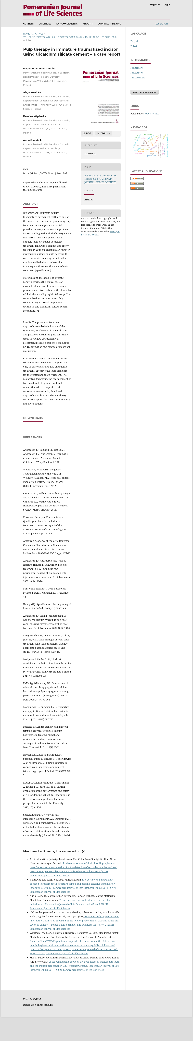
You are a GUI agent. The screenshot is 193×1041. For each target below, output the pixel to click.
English (134, 41)
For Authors (136, 72)
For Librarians (137, 77)
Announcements (67, 23)
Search (162, 23)
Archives (45, 23)
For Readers (136, 67)
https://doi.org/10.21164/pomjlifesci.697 (45, 173)
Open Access (152, 113)
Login (167, 4)
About (87, 23)
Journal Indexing (109, 23)
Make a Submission (144, 92)
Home (26, 33)
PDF (88, 133)
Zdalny (105, 133)
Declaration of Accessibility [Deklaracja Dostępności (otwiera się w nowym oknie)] (38, 1028)
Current (28, 23)
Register (155, 4)
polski (133, 46)
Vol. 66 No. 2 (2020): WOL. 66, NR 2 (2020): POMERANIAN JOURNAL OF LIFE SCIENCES (69, 37)
